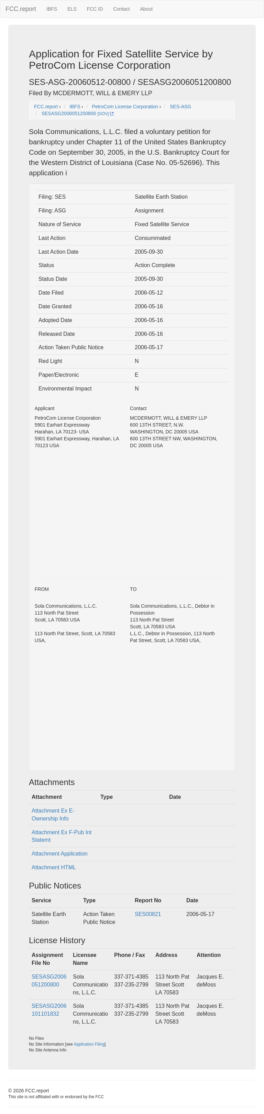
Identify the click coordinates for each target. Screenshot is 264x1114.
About (146, 9)
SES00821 (148, 914)
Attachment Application (60, 854)
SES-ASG (180, 106)
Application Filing (89, 1044)
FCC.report (21, 8)
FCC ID (95, 9)
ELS (71, 9)
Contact (121, 9)
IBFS (51, 9)
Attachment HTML (54, 867)
